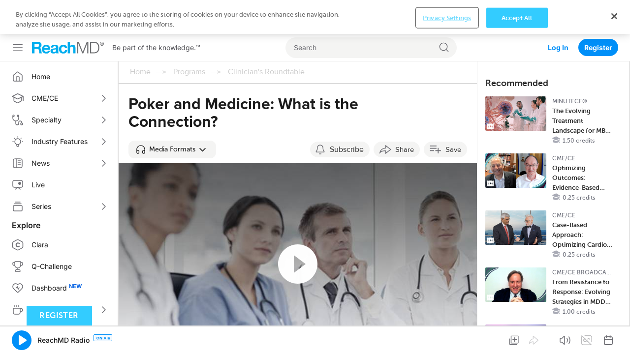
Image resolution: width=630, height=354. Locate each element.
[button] (172, 115)
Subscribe (347, 115)
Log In (558, 13)
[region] (315, 337)
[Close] (614, 336)
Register (598, 13)
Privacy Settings (447, 337)
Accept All (517, 337)
